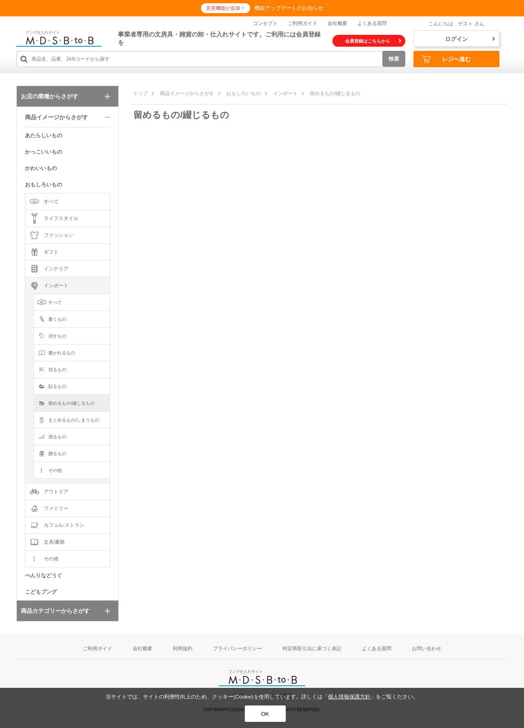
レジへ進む (446, 59)
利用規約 (182, 648)
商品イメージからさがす (187, 93)
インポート (285, 93)
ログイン (470, 39)
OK (265, 714)
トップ (140, 93)
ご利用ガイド (302, 23)
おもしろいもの (243, 93)
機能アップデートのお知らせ (288, 8)
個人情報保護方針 (349, 697)
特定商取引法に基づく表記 (311, 648)
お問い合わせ (426, 648)
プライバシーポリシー (237, 648)
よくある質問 (372, 23)
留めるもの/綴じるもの (335, 93)
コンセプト (265, 23)
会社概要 (337, 23)
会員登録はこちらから (373, 41)
